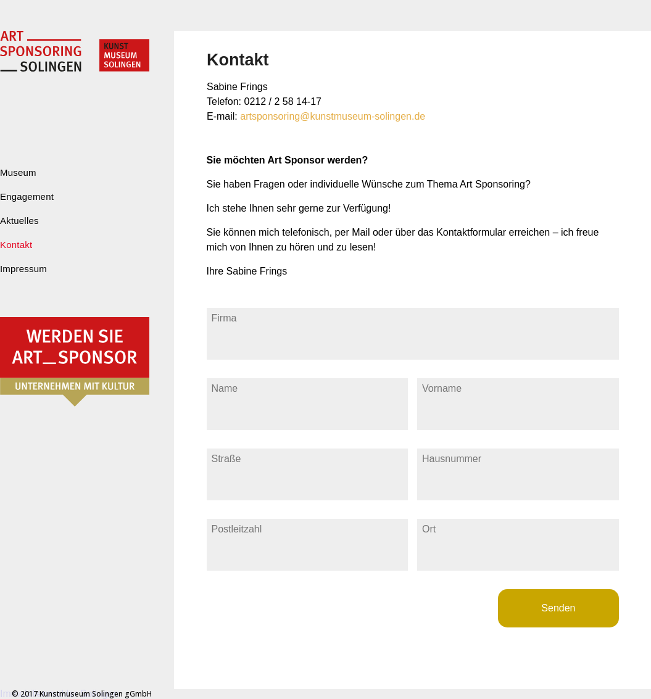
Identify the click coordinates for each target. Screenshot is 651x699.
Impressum (23, 268)
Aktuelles (19, 220)
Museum (18, 172)
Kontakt (16, 244)
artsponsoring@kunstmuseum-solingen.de (332, 116)
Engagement (27, 196)
